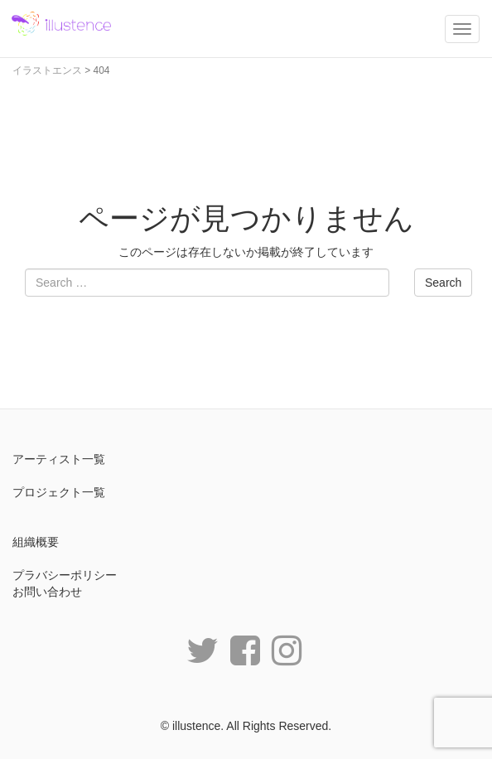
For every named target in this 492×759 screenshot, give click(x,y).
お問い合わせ (47, 591)
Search (443, 282)
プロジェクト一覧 (58, 492)
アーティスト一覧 (58, 459)
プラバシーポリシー (64, 575)
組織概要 (35, 542)
